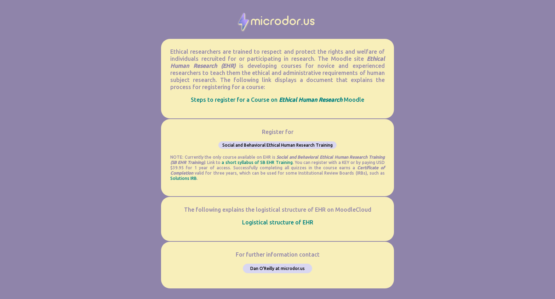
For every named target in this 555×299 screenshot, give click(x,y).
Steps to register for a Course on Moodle (277, 99)
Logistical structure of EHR (277, 222)
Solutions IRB (183, 178)
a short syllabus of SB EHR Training (257, 162)
